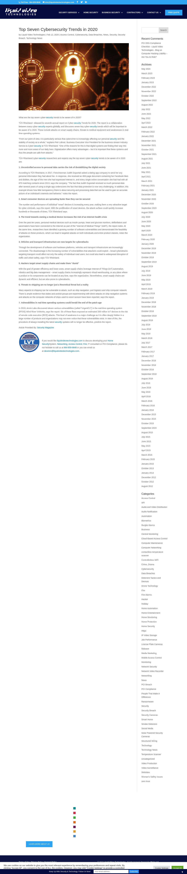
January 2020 (147, 244)
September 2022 (149, 100)
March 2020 (146, 235)
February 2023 (148, 78)
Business (145, 529)
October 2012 (147, 482)
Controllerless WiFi (149, 560)
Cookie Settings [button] (161, 868)
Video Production (149, 763)
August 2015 (147, 432)
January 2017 (147, 356)
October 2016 (147, 369)
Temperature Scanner (151, 754)
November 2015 (148, 419)
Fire (85, 344)
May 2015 (145, 446)
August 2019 (147, 266)
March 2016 (146, 401)
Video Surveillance (149, 768)
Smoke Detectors (149, 724)
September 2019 (149, 262)
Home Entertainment (150, 613)
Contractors (133, 13)
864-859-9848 (70, 347)
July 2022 (145, 109)
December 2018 (148, 302)
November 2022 (148, 91)
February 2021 (148, 185)
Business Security (111, 13)
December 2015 (148, 414)
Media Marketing (149, 653)
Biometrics (146, 520)
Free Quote (173, 13)
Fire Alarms (146, 595)
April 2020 (146, 230)
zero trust (145, 781)
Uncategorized (147, 759)
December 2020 (148, 194)
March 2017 (146, 347)
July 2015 (145, 437)
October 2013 (147, 468)
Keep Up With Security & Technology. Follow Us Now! (70, 872)
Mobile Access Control (151, 658)
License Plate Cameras (152, 644)
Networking (62, 344)
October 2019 (147, 257)
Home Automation (149, 608)
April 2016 (146, 396)
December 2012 (148, 477)
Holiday (144, 604)
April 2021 (146, 176)
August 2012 (147, 486)
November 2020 (148, 199)
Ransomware (147, 701)
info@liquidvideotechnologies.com (43, 831)
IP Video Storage (149, 635)
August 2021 (147, 159)
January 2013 (147, 473)
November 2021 (148, 145)
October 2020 (147, 203)
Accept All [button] (177, 868)
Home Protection (149, 622)
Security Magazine (45, 327)
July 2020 (145, 217)
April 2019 (146, 284)
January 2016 (147, 410)
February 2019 (148, 293)
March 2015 (146, 455)
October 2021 (147, 149)
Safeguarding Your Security (136, 820)
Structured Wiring (149, 741)
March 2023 (146, 73)
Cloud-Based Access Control (154, 538)
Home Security (91, 13)
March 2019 (146, 289)
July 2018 (145, 324)
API (143, 503)
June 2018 (146, 329)
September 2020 (149, 208)
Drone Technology (149, 586)
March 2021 (146, 181)
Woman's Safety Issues (152, 777)
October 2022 (147, 96)
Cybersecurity (81, 35)
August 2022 (147, 105)
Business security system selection (139, 808)
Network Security (149, 666)
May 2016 (145, 392)
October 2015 (147, 423)
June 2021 (146, 168)
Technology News (34, 38)
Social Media (147, 728)
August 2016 (147, 378)
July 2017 (145, 343)
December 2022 (148, 87)
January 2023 (147, 82)
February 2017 (148, 351)
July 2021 (145, 163)
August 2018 (147, 320)
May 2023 (145, 69)
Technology (146, 745)
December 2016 (148, 360)
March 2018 (146, 338)
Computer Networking (151, 547)
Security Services (68, 13)
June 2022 (146, 114)
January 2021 (147, 190)
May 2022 (145, 118)
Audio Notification (149, 511)
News (105, 35)
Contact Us (152, 13)
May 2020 (145, 226)
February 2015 (148, 459)
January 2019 (147, 298)
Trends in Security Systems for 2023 (140, 825)
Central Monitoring (149, 534)
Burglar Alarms (148, 525)
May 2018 (145, 334)
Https (143, 631)
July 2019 (145, 271)
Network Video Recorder (152, 671)
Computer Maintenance (152, 543)
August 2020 (147, 212)
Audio (80, 836)
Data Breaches (95, 35)
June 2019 (146, 275)
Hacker (144, 599)
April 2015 (146, 450)
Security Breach (148, 710)
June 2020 (146, 221)
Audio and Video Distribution (154, 507)
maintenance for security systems (139, 829)
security (49, 117)
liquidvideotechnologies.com (69, 341)
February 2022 (148, 132)
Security (113, 35)
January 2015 (147, 464)
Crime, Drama (147, 564)
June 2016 (146, 387)
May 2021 (145, 172)
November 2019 (148, 253)
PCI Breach (146, 684)
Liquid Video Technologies (33, 35)
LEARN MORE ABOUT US (39, 844)
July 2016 (145, 383)
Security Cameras (149, 715)
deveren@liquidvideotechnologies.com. (62, 351)
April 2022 (146, 123)
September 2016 (149, 374)
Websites (145, 772)
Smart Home (147, 719)
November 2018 (148, 307)
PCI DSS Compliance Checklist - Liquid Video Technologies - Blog (152, 46)
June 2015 (146, 441)
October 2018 (147, 311)
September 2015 (149, 428)
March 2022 (146, 127)
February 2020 (148, 239)
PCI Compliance (148, 689)
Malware (145, 649)
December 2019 (148, 248)
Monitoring (146, 662)
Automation (146, 516)
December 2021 (148, 141)
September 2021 (149, 154)
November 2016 (148, 365)
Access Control (67, 35)
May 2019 (145, 280)
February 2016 (148, 405)
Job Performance (149, 640)
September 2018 (149, 316)
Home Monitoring (149, 617)
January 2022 (147, 136)
